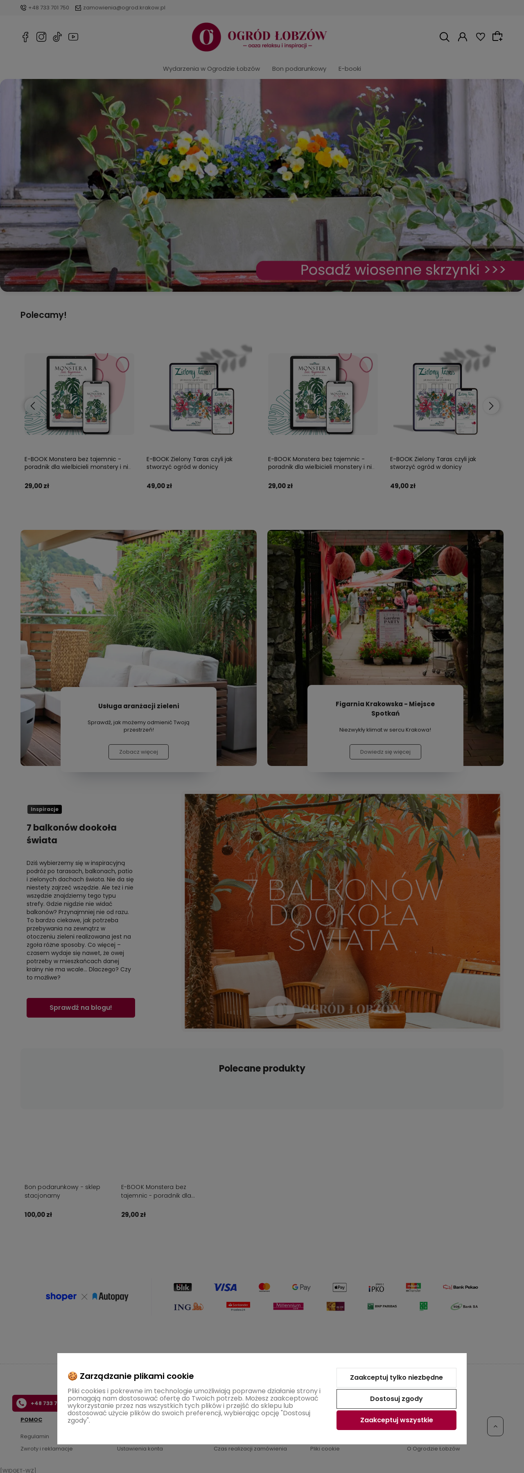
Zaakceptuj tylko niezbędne (396, 1377)
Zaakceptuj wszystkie (396, 1420)
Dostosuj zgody (396, 1398)
